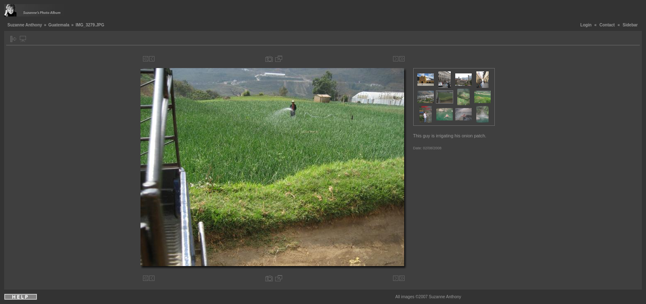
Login (586, 25)
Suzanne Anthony (24, 25)
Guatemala (58, 25)
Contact (607, 25)
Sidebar (630, 25)
